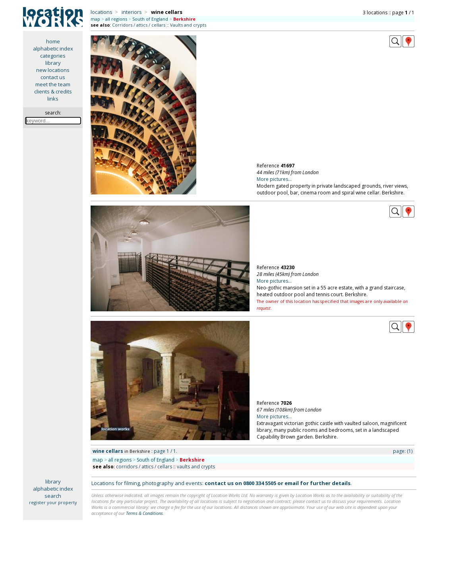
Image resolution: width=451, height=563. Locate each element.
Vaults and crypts (188, 25)
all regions (116, 19)
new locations (53, 70)
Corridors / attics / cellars (138, 25)
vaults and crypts (196, 466)
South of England (150, 19)
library (53, 62)
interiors (132, 12)
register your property (53, 502)
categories (53, 55)
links (52, 98)
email (292, 483)
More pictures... (274, 179)
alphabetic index (53, 48)
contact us (53, 77)
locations (101, 12)
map (95, 19)
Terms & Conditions (144, 513)
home (53, 41)
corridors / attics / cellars (144, 466)
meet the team (52, 84)
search (53, 495)
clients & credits (53, 91)
